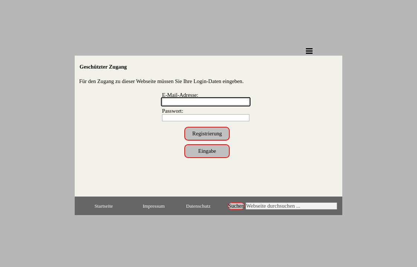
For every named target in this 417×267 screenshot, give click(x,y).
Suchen (236, 206)
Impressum (154, 206)
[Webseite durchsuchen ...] (291, 206)
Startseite (103, 206)
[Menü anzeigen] (309, 51)
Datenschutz (198, 206)
